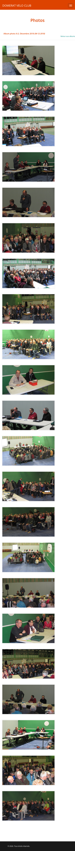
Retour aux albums (68, 36)
